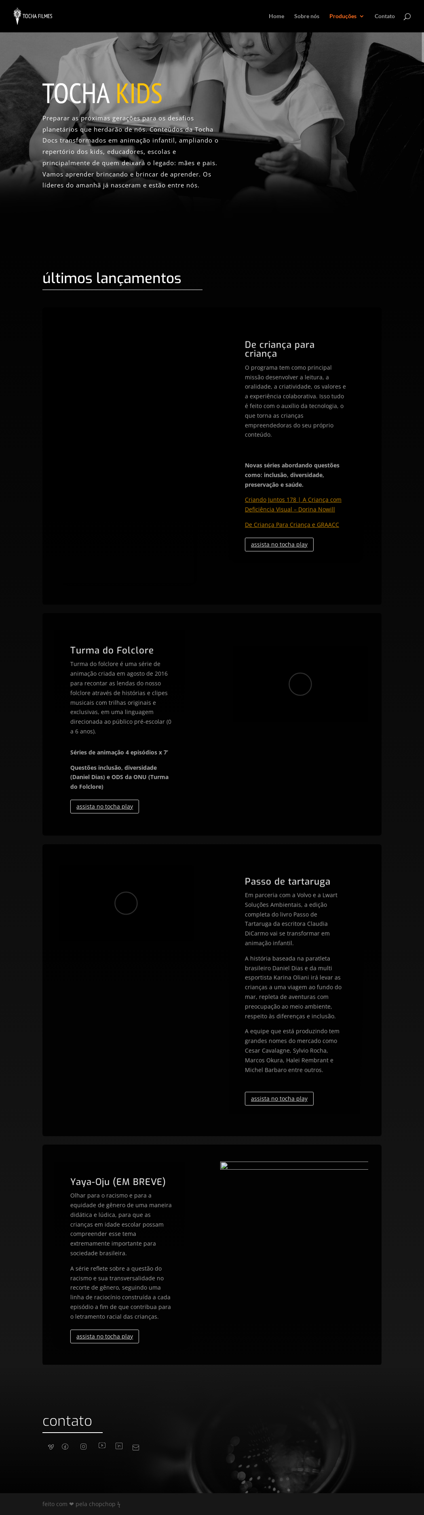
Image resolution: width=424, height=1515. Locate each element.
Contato (385, 16)
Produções (342, 16)
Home (276, 16)
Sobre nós (306, 16)
